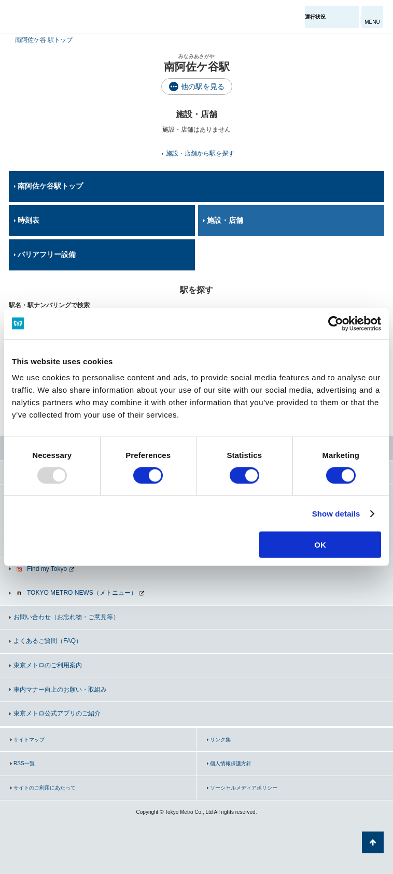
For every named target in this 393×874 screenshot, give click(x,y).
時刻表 (28, 220)
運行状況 (315, 17)
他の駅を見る (202, 86)
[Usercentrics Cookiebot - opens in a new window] (335, 323)
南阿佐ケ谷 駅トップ (44, 40)
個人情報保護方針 (230, 763)
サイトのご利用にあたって (44, 788)
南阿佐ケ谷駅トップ (50, 186)
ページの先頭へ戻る (373, 842)
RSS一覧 (24, 763)
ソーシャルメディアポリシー (243, 788)
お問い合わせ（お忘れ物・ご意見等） (66, 617)
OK (320, 544)
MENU (372, 22)
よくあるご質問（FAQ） (47, 640)
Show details (336, 513)
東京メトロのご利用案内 (47, 665)
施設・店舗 (225, 220)
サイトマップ (29, 739)
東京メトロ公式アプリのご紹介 (57, 713)
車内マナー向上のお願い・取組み (60, 689)
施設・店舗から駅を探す (200, 153)
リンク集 (220, 739)
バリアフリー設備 (47, 254)
